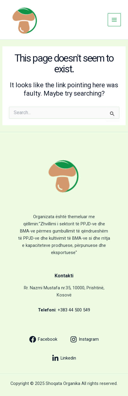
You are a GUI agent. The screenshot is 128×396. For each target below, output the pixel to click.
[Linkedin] (64, 358)
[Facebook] (43, 339)
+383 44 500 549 (74, 310)
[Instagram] (84, 339)
